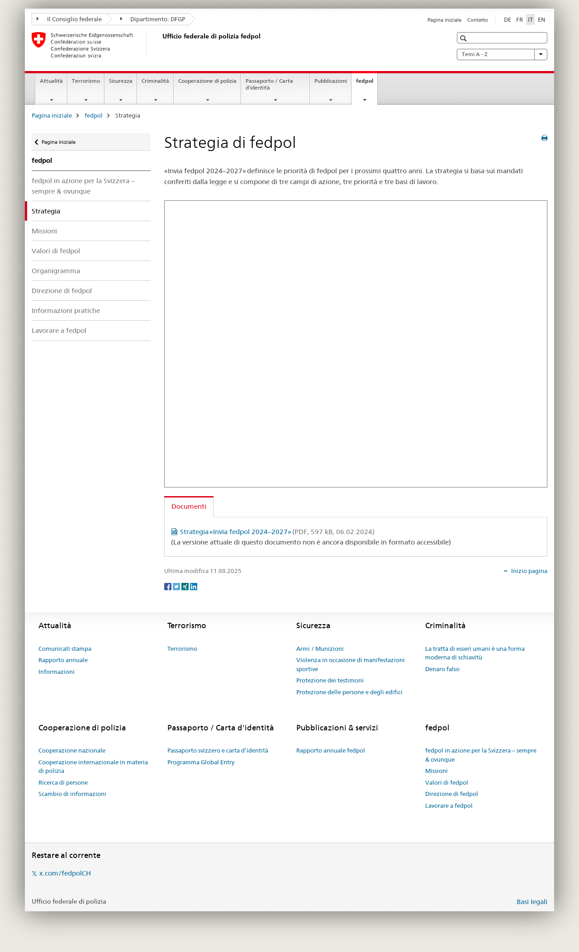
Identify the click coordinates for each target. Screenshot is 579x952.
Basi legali (532, 901)
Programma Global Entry (200, 762)
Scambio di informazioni (72, 793)
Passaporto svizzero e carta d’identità (217, 750)
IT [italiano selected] (530, 19)
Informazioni (56, 671)
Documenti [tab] (188, 506)
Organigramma (56, 270)
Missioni (44, 231)
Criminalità (155, 80)
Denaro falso (442, 669)
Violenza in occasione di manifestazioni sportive (350, 664)
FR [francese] (519, 19)
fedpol (366, 83)
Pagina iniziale (444, 20)
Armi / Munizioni (320, 648)
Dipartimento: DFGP (152, 19)
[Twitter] (177, 585)
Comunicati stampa (64, 648)
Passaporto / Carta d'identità (269, 84)
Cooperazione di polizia (207, 80)
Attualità (51, 80)
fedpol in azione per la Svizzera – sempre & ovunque (83, 185)
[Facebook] (168, 585)
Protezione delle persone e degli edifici (349, 692)
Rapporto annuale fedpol (330, 750)
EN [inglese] (542, 19)
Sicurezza (121, 80)
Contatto (477, 20)
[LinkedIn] (193, 585)
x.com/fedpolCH (65, 873)
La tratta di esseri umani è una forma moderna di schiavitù (475, 653)
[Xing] (185, 585)
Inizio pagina (528, 570)
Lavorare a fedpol (59, 330)
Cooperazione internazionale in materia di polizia (93, 766)
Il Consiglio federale (69, 19)
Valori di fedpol (56, 250)
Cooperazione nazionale (71, 750)
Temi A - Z (502, 54)
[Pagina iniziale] (161, 44)
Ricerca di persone (63, 782)
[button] (464, 38)
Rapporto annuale (63, 659)
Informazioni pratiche (66, 310)
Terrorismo (86, 80)
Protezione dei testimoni (330, 680)
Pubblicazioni (330, 80)
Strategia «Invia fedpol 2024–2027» (277, 531)
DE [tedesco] (507, 19)
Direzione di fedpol (62, 290)
